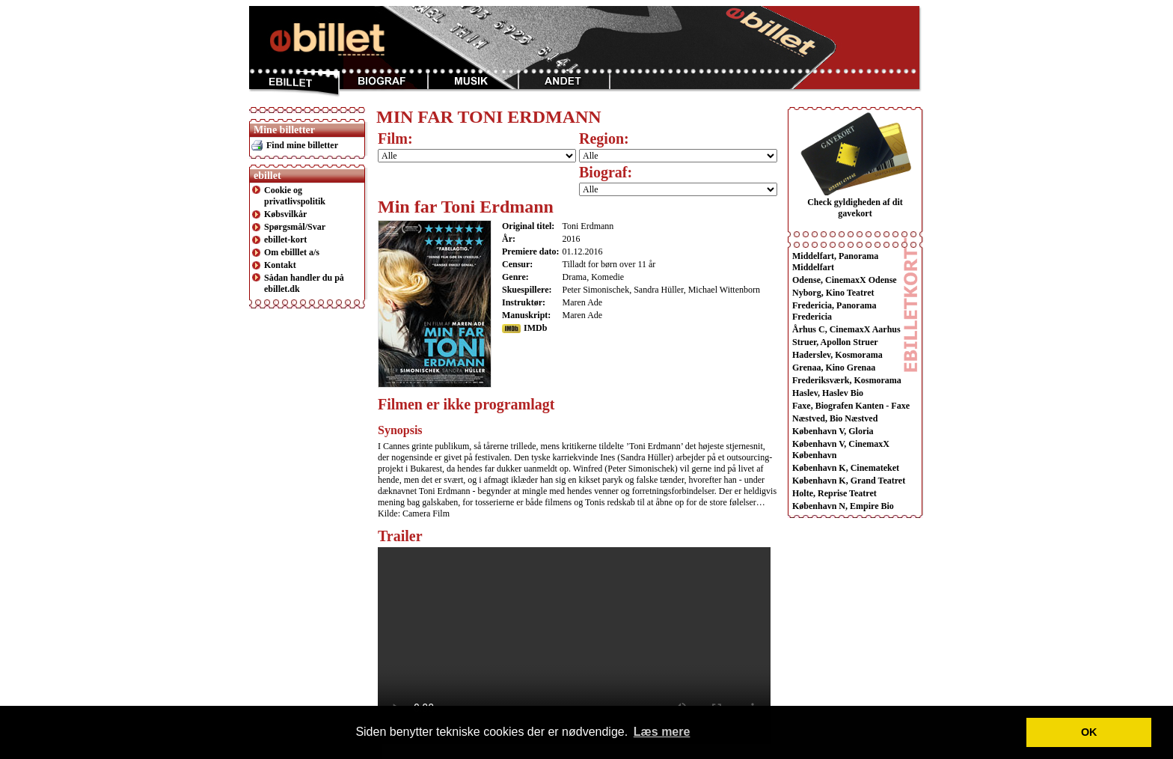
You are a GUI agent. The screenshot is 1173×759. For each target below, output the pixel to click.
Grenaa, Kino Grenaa (833, 367)
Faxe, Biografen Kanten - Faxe (851, 405)
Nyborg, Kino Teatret (833, 292)
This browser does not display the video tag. (574, 645)
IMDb (535, 328)
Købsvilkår (285, 214)
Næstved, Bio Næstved (835, 418)
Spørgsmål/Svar (294, 227)
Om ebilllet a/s (291, 252)
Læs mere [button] (662, 731)
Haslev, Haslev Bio (827, 393)
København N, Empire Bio (843, 506)
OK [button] (1089, 732)
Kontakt (280, 265)
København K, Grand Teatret (848, 480)
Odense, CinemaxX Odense (844, 280)
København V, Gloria (833, 431)
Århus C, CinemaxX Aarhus (846, 329)
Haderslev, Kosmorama (837, 355)
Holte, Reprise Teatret (834, 493)
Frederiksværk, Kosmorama (846, 380)
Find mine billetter (302, 145)
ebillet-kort (285, 239)
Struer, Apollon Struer (835, 342)
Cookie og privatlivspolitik (294, 196)
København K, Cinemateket (845, 468)
